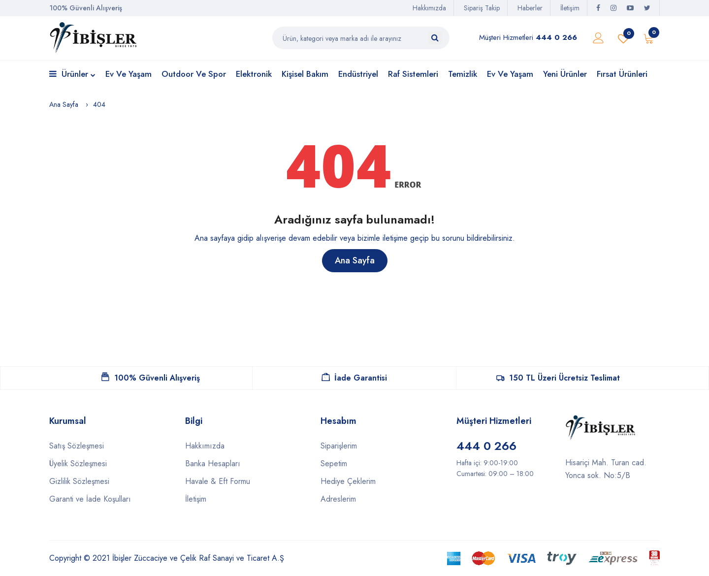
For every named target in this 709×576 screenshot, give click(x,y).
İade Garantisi (354, 378)
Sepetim (334, 463)
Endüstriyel (358, 74)
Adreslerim (338, 499)
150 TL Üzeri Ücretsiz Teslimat (558, 378)
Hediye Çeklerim (348, 481)
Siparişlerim (339, 445)
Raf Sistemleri (413, 74)
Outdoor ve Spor (193, 74)
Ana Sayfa (63, 104)
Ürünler (72, 74)
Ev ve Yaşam (128, 74)
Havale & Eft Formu (217, 481)
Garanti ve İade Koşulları (90, 499)
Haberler (530, 8)
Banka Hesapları (212, 463)
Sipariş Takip (482, 8)
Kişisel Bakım (305, 74)
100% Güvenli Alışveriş (150, 378)
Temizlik (462, 74)
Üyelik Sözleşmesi (78, 463)
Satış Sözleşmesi (76, 445)
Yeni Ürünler (565, 74)
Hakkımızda (429, 8)
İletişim (570, 8)
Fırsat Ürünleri (622, 74)
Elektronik (254, 74)
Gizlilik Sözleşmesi (79, 481)
